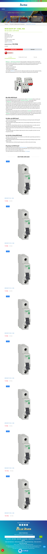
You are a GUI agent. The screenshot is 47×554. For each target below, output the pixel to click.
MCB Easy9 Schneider (23, 147)
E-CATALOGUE (37, 539)
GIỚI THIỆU (14, 539)
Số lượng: (6, 46)
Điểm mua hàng (14, 49)
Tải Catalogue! (27, 151)
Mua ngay (32, 49)
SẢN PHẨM (19, 539)
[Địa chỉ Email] (20, 537)
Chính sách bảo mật (23, 543)
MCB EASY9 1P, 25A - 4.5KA (9, 378)
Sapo (34, 548)
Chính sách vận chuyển (19, 541)
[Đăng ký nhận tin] (40, 537)
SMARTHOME (31, 539)
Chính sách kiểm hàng (29, 541)
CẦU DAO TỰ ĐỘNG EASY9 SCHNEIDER (17, 24)
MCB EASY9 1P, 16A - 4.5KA (9, 288)
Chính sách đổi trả (37, 541)
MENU (3, 9)
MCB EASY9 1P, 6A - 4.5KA (9, 198)
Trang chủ (7, 24)
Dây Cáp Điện (24, 539)
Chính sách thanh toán (9, 541)
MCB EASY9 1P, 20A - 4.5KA (9, 333)
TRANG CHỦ (8, 539)
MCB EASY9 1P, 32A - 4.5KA (9, 423)
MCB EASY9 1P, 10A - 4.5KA (9, 243)
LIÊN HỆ (23, 540)
